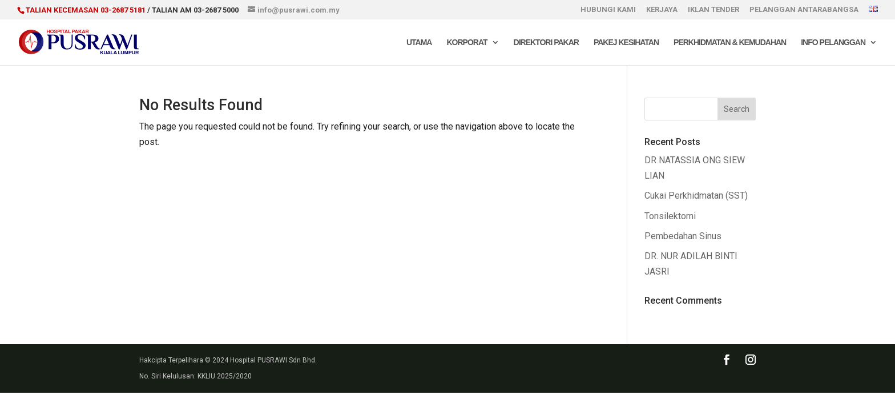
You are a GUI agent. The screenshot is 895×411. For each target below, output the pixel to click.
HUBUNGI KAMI (608, 10)
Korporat (466, 42)
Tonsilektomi (670, 216)
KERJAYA (662, 10)
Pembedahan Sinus (682, 236)
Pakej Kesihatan (626, 42)
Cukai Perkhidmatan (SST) (696, 195)
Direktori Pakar (546, 42)
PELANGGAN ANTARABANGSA (803, 10)
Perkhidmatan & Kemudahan (730, 42)
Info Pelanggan (833, 42)
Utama (419, 42)
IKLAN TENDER (713, 10)
